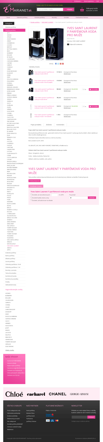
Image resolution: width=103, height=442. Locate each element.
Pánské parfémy (40, 17)
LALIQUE (9, 145)
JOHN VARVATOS (11, 133)
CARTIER (9, 63)
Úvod (8, 17)
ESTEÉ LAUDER (11, 91)
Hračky (7, 282)
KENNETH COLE (11, 137)
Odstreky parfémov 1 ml (12, 267)
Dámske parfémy (10, 27)
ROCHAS (9, 212)
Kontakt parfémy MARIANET (15, 424)
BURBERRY (10, 53)
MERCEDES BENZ (11, 169)
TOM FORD (10, 232)
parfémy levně (30, 416)
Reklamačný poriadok (13, 419)
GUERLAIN (10, 105)
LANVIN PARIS (11, 149)
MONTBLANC (11, 179)
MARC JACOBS (11, 165)
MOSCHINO (10, 181)
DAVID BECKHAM (12, 71)
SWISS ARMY (10, 224)
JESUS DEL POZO (11, 129)
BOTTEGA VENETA (12, 49)
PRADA (9, 198)
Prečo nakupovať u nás (13, 410)
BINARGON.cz (92, 438)
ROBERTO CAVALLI (12, 210)
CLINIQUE (9, 67)
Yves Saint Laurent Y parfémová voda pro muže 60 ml (44, 98)
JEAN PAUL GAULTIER (13, 127)
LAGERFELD (10, 143)
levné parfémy (30, 410)
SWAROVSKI (9, 339)
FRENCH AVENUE (11, 95)
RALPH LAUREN (11, 204)
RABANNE (10, 202)
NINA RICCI (8, 337)
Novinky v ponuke (10, 270)
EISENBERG (10, 85)
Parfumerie (29, 419)
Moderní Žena (30, 413)
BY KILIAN (9, 57)
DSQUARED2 (10, 81)
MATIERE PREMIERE (12, 167)
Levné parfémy (10, 261)
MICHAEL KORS (11, 173)
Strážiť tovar (67, 74)
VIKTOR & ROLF (11, 244)
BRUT (8, 51)
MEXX (8, 171)
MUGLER (9, 183)
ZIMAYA (9, 248)
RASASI (9, 206)
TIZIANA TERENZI (12, 230)
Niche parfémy (9, 256)
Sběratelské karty (10, 285)
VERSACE (9, 242)
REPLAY (9, 208)
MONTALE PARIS (11, 177)
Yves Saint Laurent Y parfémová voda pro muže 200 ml (44, 73)
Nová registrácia (89, 1)
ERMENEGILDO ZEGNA (13, 89)
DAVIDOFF (10, 73)
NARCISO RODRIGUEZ (13, 185)
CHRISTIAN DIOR (11, 119)
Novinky (54, 17)
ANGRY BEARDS (11, 39)
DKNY (8, 77)
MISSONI (9, 175)
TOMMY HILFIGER (12, 234)
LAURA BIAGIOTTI (12, 153)
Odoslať (91, 198)
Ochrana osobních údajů (14, 427)
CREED (9, 69)
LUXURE (9, 159)
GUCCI (9, 103)
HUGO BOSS (10, 111)
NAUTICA (9, 189)
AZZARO (9, 45)
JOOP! (7, 328)
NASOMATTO (11, 187)
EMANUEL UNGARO (12, 87)
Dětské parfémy (10, 258)
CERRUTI (9, 65)
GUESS (9, 107)
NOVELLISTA (10, 193)
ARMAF (9, 41)
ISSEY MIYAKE (10, 121)
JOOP (8, 135)
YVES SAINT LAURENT (13, 246)
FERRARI (9, 93)
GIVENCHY (10, 101)
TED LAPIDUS (10, 226)
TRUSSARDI (10, 236)
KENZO (9, 139)
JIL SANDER (10, 131)
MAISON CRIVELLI (12, 161)
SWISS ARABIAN (11, 222)
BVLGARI (9, 55)
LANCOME (10, 147)
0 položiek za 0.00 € (92, 9)
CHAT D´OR (10, 117)
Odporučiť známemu (76, 44)
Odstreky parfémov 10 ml (13, 264)
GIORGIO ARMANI (12, 97)
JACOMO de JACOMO (13, 123)
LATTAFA (9, 151)
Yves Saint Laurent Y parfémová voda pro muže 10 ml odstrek (44, 107)
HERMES (9, 109)
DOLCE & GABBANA (12, 79)
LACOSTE (9, 141)
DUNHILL (9, 83)
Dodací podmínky (12, 416)
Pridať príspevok (34, 181)
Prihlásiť (91, 417)
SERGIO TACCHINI (12, 218)
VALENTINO (10, 238)
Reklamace (10, 429)
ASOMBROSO (11, 43)
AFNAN (9, 37)
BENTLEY (9, 47)
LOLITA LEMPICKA (12, 157)
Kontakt (66, 17)
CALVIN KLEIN (11, 59)
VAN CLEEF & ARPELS (13, 240)
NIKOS (9, 191)
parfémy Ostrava (31, 421)
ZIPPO (9, 250)
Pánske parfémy (10, 30)
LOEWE (9, 155)
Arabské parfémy (10, 253)
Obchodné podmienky (13, 413)
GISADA (9, 99)
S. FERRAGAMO (11, 214)
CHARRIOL (10, 115)
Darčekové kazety (10, 276)
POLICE (9, 196)
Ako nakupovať (11, 421)
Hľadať (69, 9)
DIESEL (9, 75)
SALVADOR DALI (11, 216)
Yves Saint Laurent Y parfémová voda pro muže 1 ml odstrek (44, 115)
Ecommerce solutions (81, 438)
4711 (8, 33)
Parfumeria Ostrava (82, 17)
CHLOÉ (7, 307)
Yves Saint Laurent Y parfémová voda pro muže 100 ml (44, 90)
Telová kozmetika (10, 273)
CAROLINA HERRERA (12, 61)
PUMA (8, 200)
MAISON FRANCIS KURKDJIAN (15, 163)
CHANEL (9, 113)
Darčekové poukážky (11, 279)
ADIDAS (9, 35)
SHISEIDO (9, 220)
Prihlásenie (77, 1)
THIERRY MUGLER (12, 228)
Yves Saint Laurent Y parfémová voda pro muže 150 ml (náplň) (44, 81)
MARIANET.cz (17, 8)
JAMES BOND (10, 125)
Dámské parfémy (22, 17)
